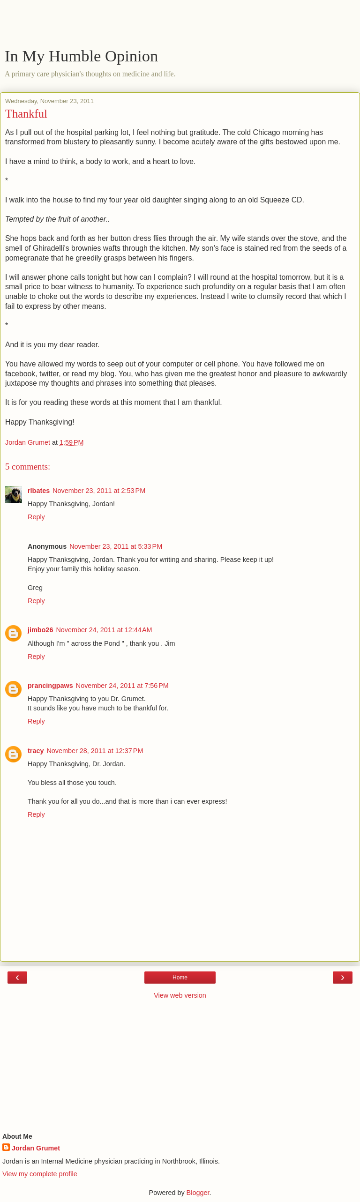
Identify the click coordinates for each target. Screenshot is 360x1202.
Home (180, 977)
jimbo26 (40, 630)
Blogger (198, 1192)
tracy (36, 750)
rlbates (39, 490)
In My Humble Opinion (81, 56)
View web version (180, 995)
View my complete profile (39, 1174)
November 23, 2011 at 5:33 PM (115, 546)
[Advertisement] (180, 25)
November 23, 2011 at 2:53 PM (98, 490)
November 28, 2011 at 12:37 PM (94, 750)
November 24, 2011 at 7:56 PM (122, 685)
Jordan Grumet (36, 1148)
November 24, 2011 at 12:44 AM (104, 630)
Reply (36, 517)
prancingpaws (50, 685)
